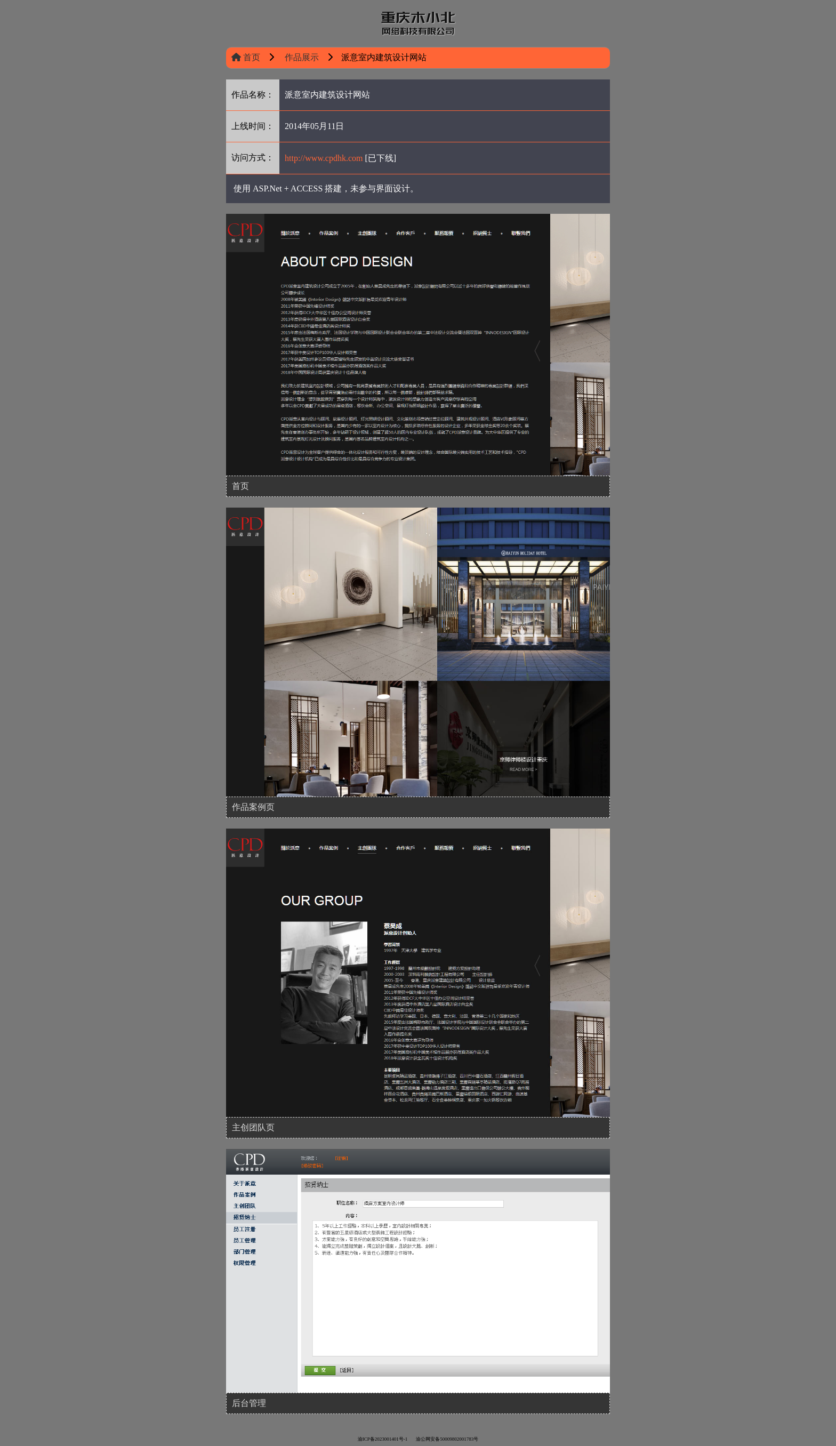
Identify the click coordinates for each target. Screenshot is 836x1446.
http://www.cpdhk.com (324, 157)
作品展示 (301, 57)
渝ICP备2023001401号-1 (383, 1439)
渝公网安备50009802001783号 (447, 1439)
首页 (245, 57)
